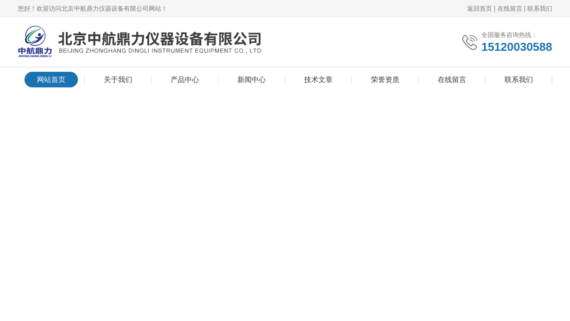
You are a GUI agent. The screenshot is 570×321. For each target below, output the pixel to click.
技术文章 (318, 79)
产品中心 (185, 79)
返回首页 (479, 8)
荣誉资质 (385, 79)
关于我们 (118, 79)
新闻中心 (251, 79)
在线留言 (509, 8)
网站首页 (51, 79)
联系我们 (539, 8)
